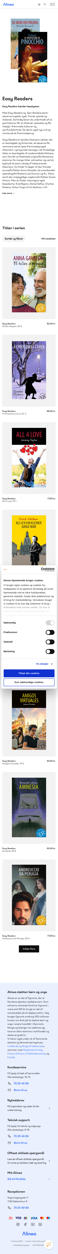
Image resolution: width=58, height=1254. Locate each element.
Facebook (25, 1224)
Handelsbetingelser (21, 1245)
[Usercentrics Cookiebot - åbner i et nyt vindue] (41, 570)
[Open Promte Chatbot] (48, 1244)
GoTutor (19, 1053)
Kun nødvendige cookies (29, 682)
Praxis (10, 1053)
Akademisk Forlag (33, 1049)
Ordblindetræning (36, 1053)
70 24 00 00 (21, 1208)
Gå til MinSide (16, 1179)
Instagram (18, 1224)
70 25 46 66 (21, 1083)
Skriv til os (20, 1090)
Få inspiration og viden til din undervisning (23, 1108)
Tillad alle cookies (29, 673)
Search (45, 4)
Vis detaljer (42, 664)
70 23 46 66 (21, 1136)
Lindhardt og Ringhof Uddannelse (25, 1046)
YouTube (33, 1224)
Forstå (11, 1057)
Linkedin (40, 1224)
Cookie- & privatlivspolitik (36, 1241)
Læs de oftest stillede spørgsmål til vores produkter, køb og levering (26, 1160)
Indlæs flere (29, 949)
